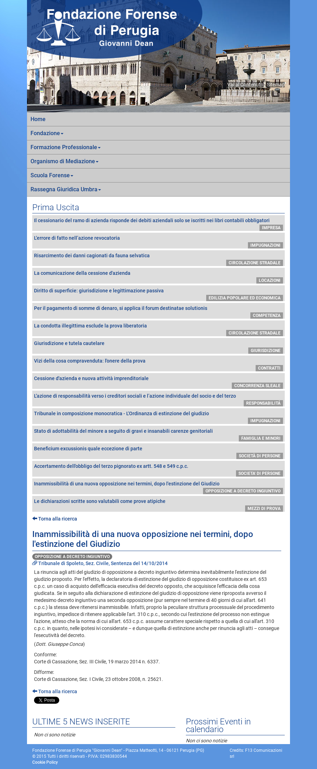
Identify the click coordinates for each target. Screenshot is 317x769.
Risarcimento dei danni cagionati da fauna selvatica (92, 255)
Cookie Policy (45, 762)
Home (38, 119)
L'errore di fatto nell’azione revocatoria (77, 238)
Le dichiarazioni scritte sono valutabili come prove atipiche (100, 501)
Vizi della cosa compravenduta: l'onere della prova (90, 361)
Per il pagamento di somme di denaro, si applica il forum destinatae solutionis (120, 308)
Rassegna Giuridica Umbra (66, 189)
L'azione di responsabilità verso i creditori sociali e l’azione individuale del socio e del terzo (135, 396)
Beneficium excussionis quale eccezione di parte (88, 448)
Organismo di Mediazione (65, 161)
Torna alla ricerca (54, 519)
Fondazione (47, 133)
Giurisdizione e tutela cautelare (69, 343)
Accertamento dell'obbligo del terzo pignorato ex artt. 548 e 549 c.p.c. (111, 466)
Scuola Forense (52, 175)
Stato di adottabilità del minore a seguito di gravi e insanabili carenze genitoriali (123, 431)
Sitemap (276, 84)
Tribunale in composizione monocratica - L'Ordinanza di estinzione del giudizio (121, 413)
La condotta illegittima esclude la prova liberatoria (90, 326)
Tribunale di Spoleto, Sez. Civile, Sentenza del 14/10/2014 (100, 563)
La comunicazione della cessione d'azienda (82, 273)
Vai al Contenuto (245, 84)
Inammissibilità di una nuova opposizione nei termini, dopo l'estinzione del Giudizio (127, 483)
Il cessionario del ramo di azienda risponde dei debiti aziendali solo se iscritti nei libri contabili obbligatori (152, 220)
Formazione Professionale (66, 147)
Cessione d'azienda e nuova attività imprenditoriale (91, 378)
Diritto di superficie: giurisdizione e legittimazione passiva (99, 290)
